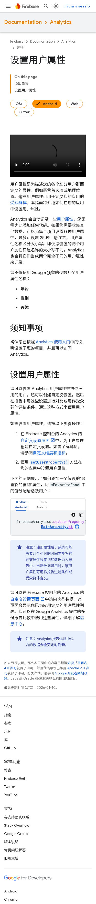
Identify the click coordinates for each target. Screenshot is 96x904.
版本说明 (11, 842)
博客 (7, 770)
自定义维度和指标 (49, 453)
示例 (7, 731)
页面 (34, 440)
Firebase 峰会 (15, 778)
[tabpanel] (48, 523)
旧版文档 (11, 858)
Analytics (61, 22)
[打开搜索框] (46, 6)
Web (75, 103)
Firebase (17, 41)
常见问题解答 (15, 850)
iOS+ (19, 103)
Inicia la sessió (77, 6)
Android (50, 103)
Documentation (23, 22)
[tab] (21, 504)
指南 (7, 715)
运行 (20, 47)
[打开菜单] (8, 6)
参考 (7, 723)
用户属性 (65, 219)
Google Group (16, 833)
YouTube (11, 795)
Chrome (10, 899)
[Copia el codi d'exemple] (81, 515)
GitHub (10, 748)
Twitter (9, 786)
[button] (21, 504)
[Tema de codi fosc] (73, 515)
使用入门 (53, 342)
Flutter (24, 112)
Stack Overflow (16, 825)
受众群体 (18, 202)
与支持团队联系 (16, 817)
